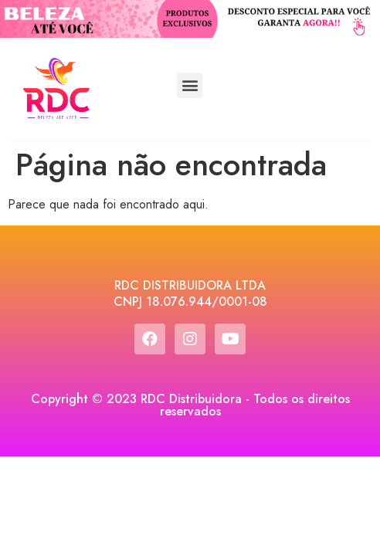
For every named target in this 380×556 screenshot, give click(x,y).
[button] (189, 85)
